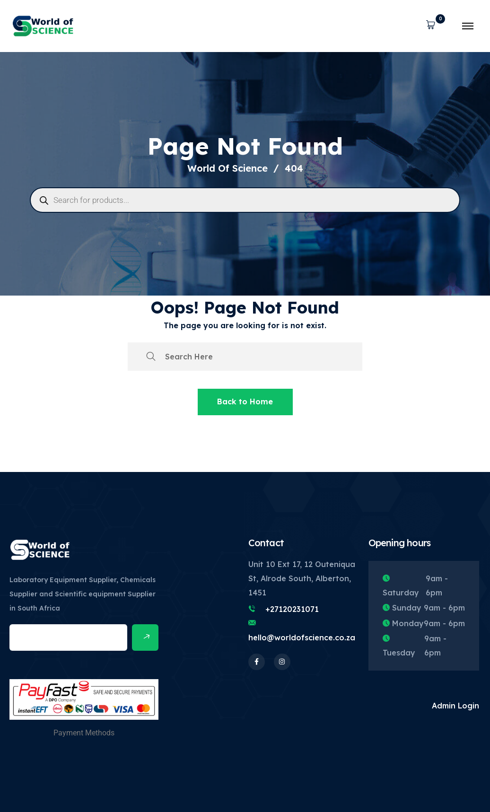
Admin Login (455, 705)
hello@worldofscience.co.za (301, 637)
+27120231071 (292, 609)
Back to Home (245, 401)
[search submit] (150, 356)
